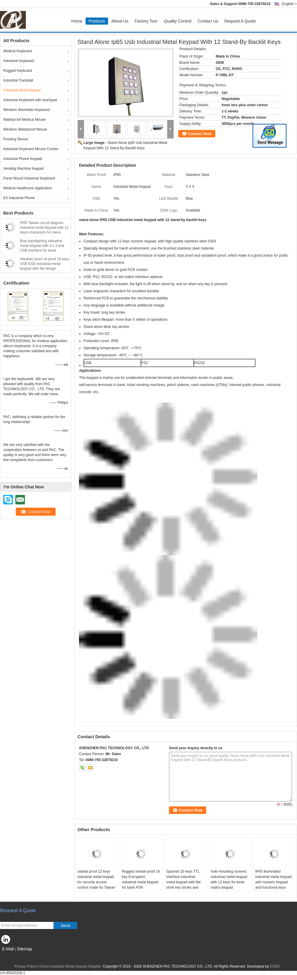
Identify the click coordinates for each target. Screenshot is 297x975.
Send (65, 925)
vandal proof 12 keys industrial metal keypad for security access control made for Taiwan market (96, 882)
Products (97, 21)
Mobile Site (10, 956)
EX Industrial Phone (19, 198)
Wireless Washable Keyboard (26, 110)
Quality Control (178, 21)
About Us (120, 21)
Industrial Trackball (18, 80)
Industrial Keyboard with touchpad (30, 100)
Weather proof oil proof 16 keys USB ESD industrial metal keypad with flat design (44, 264)
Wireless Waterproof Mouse (25, 129)
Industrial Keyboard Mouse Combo (30, 149)
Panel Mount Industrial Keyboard (29, 178)
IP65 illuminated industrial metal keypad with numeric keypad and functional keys (273, 879)
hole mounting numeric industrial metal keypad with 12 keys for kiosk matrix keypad (229, 879)
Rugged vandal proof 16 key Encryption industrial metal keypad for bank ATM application (141, 882)
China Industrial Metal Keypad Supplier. (71, 966)
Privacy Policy (25, 966)
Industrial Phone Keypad (22, 159)
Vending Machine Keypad (23, 168)
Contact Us (208, 21)
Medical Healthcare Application (27, 188)
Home (76, 21)
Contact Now (199, 133)
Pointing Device (15, 139)
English (289, 4)
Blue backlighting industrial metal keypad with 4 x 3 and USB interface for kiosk (42, 246)
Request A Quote (240, 21)
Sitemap (24, 949)
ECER (274, 966)
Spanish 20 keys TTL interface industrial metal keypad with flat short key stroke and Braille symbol (183, 882)
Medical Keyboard (17, 51)
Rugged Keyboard (17, 71)
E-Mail (8, 949)
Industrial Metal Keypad (21, 90)
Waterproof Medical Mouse (24, 119)
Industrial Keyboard (18, 61)
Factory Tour (146, 21)
